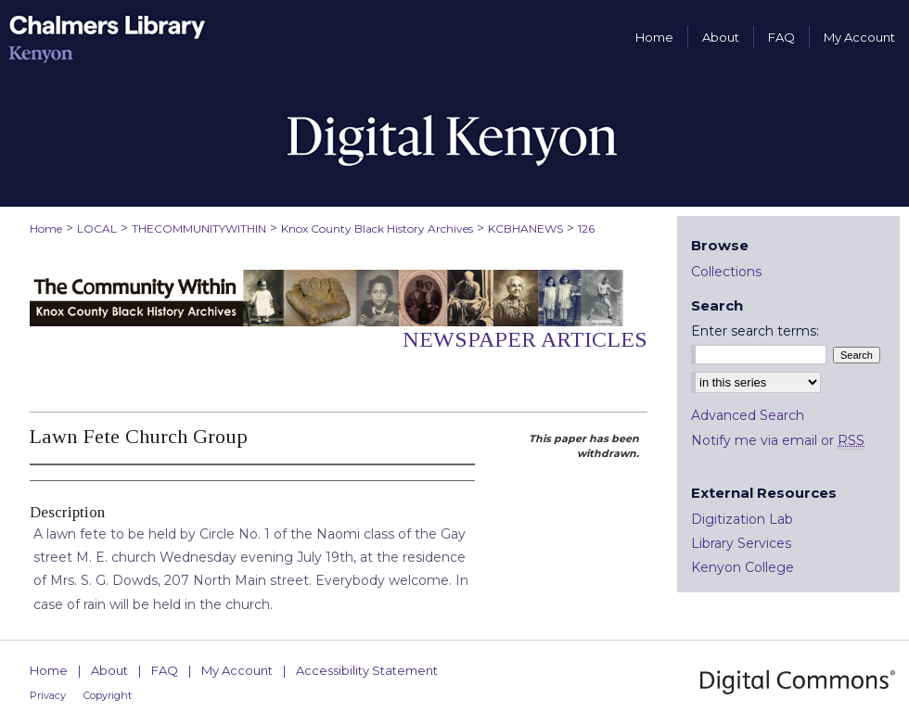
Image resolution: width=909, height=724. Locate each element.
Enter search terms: (755, 331)
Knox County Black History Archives (377, 228)
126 (586, 228)
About (109, 670)
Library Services (741, 543)
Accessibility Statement (367, 670)
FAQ (164, 670)
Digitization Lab (742, 519)
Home (46, 228)
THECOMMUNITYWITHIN (199, 228)
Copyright (107, 695)
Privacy (48, 695)
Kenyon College (742, 567)
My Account (237, 670)
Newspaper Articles (525, 339)
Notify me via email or (777, 440)
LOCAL (97, 228)
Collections (726, 271)
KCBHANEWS (525, 228)
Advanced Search (747, 415)
